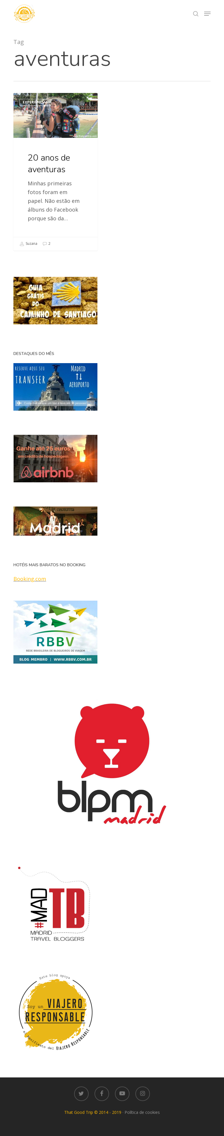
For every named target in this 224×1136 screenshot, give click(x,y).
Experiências (35, 102)
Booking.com (29, 578)
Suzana (28, 244)
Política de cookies (142, 1112)
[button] (207, 14)
